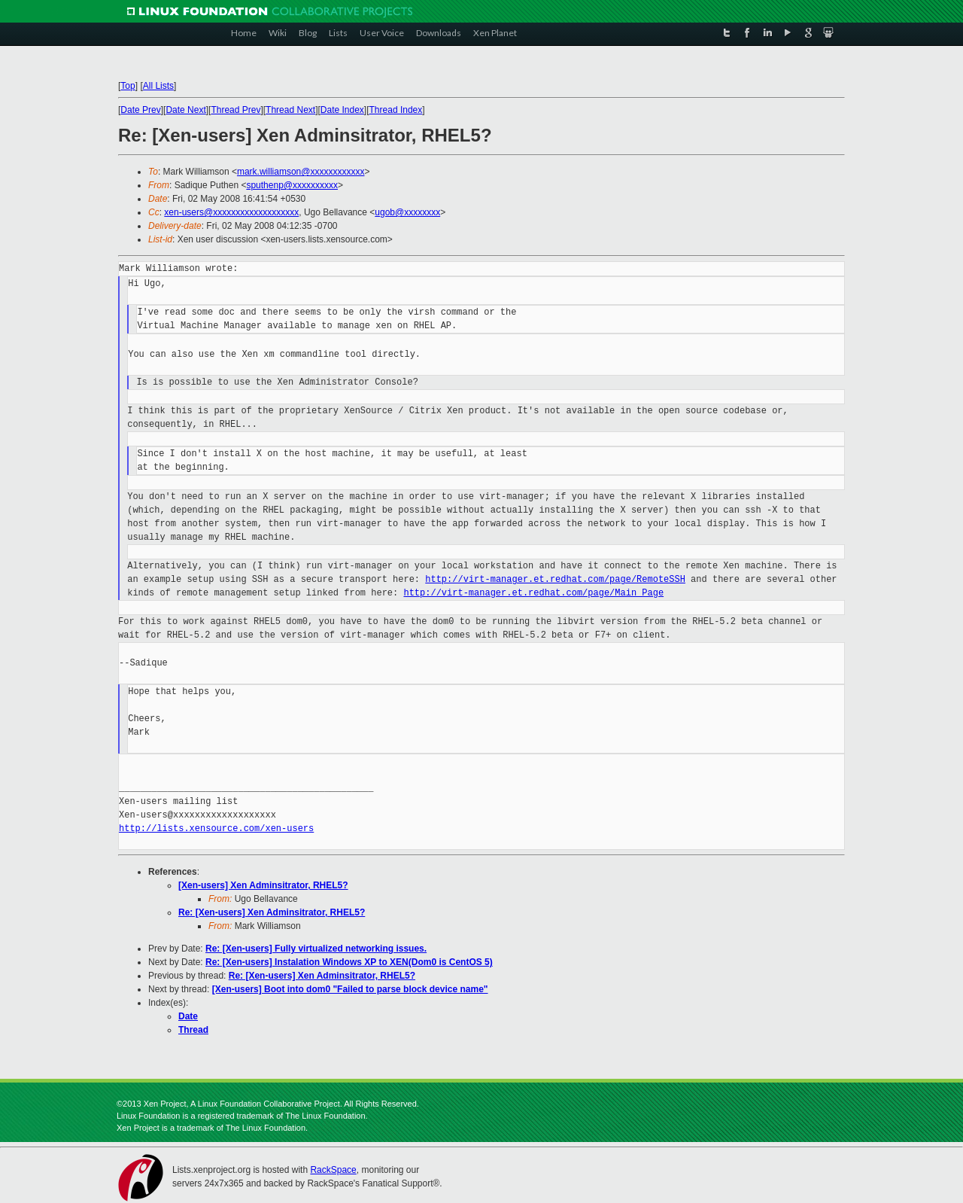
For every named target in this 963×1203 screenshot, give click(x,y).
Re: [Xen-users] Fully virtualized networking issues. (316, 948)
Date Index (342, 110)
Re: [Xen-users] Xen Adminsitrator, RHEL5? (271, 912)
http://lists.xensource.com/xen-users (216, 828)
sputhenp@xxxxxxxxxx (292, 185)
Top (127, 86)
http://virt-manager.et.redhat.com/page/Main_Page (533, 592)
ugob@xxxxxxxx (407, 212)
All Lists (158, 86)
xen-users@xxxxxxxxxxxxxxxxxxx (231, 212)
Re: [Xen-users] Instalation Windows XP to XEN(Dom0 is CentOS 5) (349, 962)
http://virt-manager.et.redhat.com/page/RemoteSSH (555, 579)
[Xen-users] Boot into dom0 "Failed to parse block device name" (350, 989)
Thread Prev (235, 110)
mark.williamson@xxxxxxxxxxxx (301, 171)
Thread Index (396, 110)
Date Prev (140, 110)
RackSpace (333, 1170)
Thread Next (290, 110)
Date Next (185, 110)
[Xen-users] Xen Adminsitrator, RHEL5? (263, 885)
